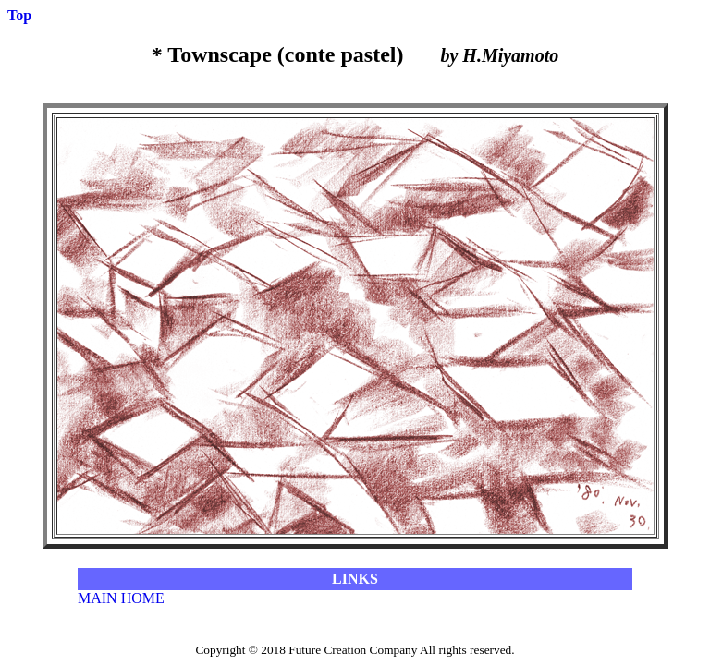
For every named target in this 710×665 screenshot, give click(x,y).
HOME (143, 598)
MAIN (97, 598)
